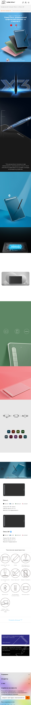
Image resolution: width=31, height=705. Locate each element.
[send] (27, 697)
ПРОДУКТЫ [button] (15, 679)
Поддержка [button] (15, 675)
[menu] (28, 2)
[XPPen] (8, 2)
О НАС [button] (15, 684)
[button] (23, 2)
